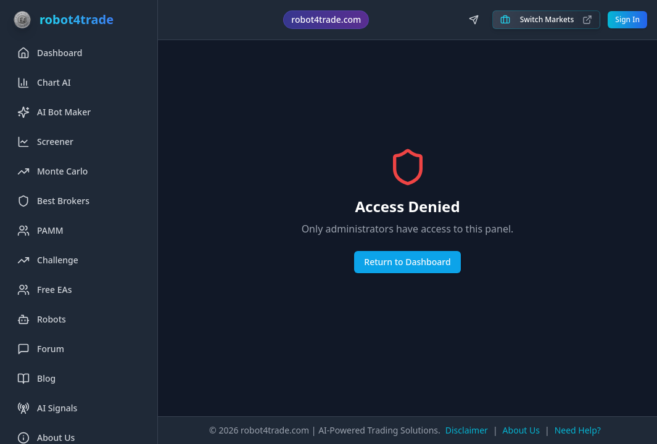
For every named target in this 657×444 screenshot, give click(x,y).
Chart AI (44, 82)
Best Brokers (53, 201)
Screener (45, 142)
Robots (41, 319)
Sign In (627, 19)
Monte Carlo (52, 171)
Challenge (47, 260)
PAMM (40, 230)
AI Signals (47, 408)
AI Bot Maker (54, 112)
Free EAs (44, 290)
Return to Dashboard (407, 262)
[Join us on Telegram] (474, 20)
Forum (40, 349)
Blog (36, 378)
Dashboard (49, 53)
